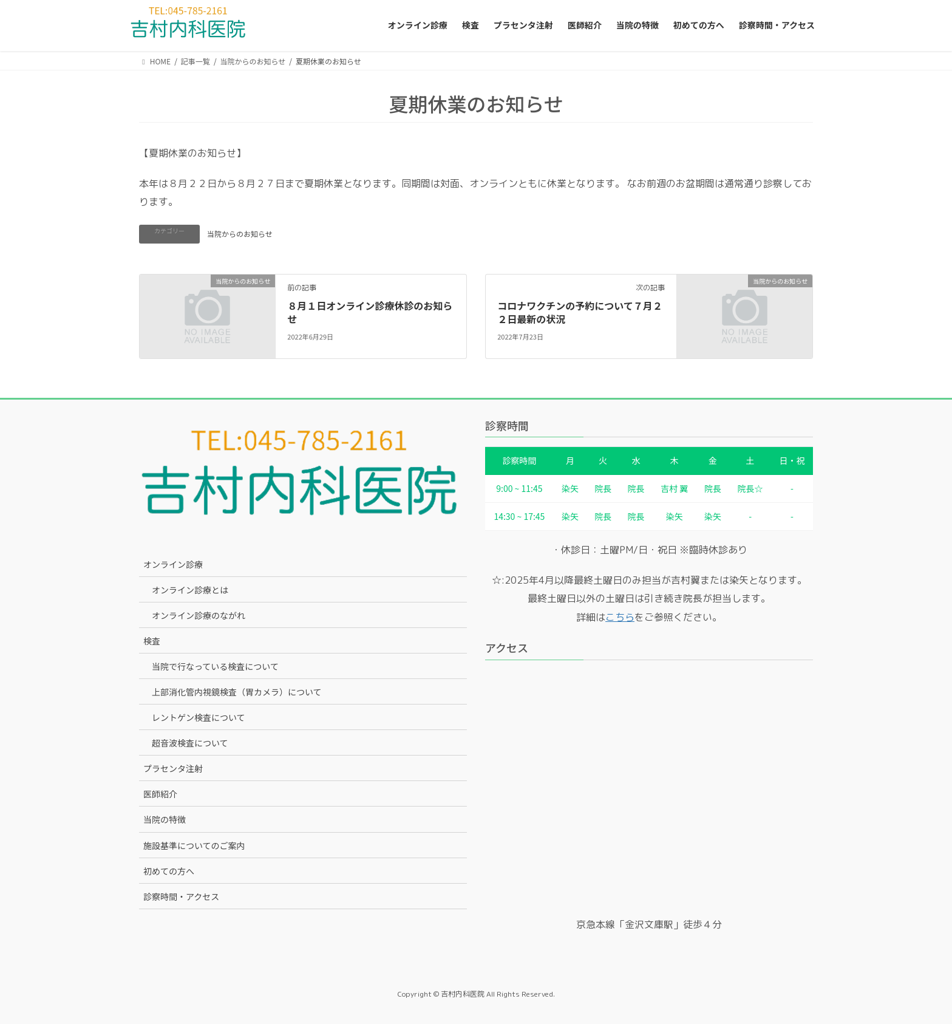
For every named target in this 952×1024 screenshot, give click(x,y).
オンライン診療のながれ (198, 615)
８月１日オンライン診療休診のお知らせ (369, 312)
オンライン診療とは (190, 590)
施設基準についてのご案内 (194, 845)
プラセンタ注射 (173, 768)
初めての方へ (168, 871)
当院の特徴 (164, 819)
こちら (619, 617)
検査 (151, 641)
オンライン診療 (173, 564)
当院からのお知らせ (240, 233)
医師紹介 (160, 794)
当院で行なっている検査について (215, 666)
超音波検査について (190, 743)
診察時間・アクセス (181, 896)
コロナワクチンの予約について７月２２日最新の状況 (579, 312)
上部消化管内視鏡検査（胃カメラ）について (237, 692)
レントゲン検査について (198, 717)
